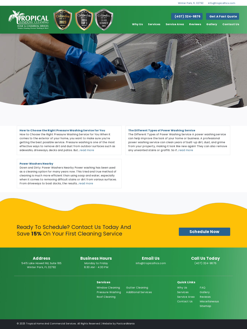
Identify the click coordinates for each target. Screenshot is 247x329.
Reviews (195, 24)
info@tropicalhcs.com (221, 3)
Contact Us (230, 24)
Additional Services (139, 292)
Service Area (175, 24)
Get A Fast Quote (223, 16)
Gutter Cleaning (137, 288)
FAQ (202, 288)
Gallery (211, 24)
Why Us (137, 24)
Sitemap (205, 306)
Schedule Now (204, 231)
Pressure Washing (109, 292)
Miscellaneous (209, 301)
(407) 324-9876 (187, 16)
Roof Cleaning (106, 297)
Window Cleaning (108, 288)
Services (154, 24)
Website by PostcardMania (118, 323)
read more (87, 150)
